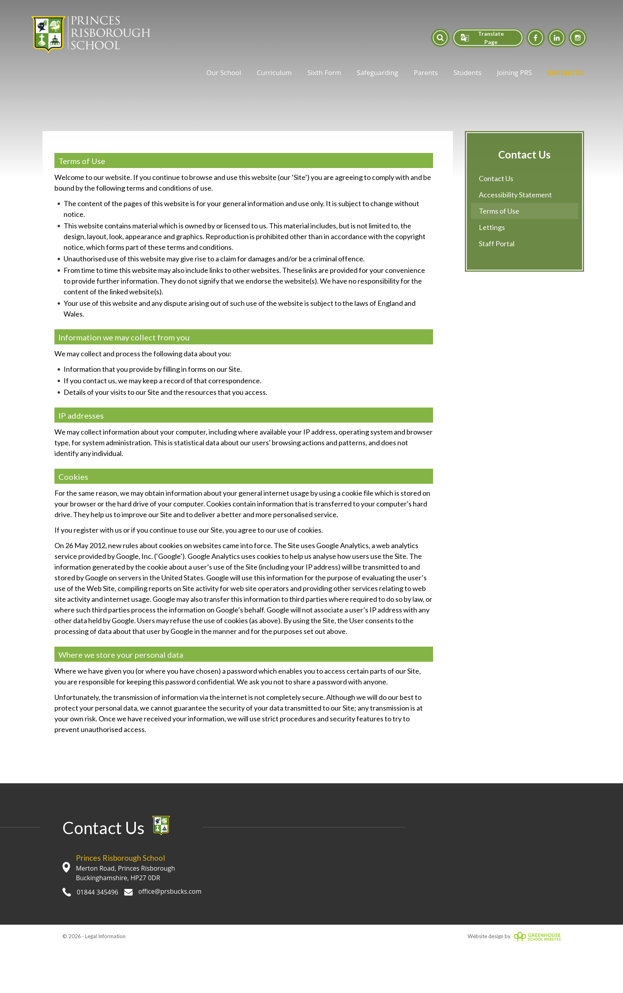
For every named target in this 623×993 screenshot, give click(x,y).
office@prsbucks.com (162, 891)
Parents (426, 72)
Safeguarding (377, 72)
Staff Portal (497, 243)
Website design (485, 936)
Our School (223, 72)
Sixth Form (324, 72)
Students (467, 72)
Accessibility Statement (515, 194)
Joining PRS (514, 72)
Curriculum (274, 72)
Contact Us (566, 72)
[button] (440, 37)
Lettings (492, 227)
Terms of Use (499, 211)
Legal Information (105, 936)
